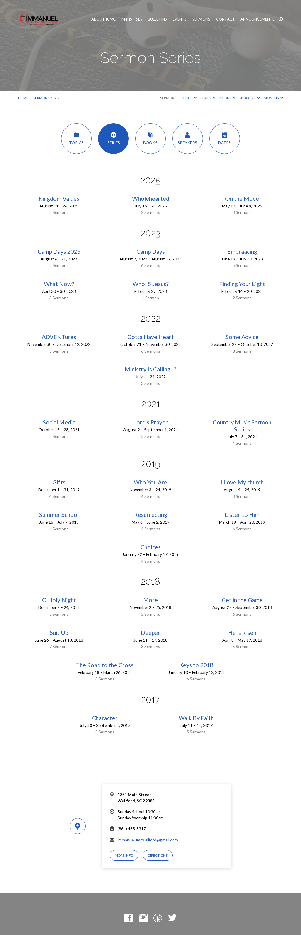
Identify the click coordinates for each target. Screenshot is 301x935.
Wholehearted (150, 198)
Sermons (201, 19)
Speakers (249, 98)
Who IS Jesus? (151, 283)
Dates (224, 138)
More (150, 600)
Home (23, 98)
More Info (124, 855)
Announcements (257, 19)
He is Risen (242, 632)
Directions (158, 855)
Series (59, 98)
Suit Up (59, 632)
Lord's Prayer (150, 422)
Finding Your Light (242, 283)
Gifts (59, 482)
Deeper (150, 632)
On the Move (242, 198)
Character (105, 718)
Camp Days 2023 (59, 251)
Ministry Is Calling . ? (150, 369)
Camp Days (150, 251)
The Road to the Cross (104, 665)
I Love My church (242, 482)
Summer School (59, 514)
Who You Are (150, 482)
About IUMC (103, 19)
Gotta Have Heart (150, 336)
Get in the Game (242, 600)
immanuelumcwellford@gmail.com (148, 840)
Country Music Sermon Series (242, 426)
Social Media (59, 422)
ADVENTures (59, 336)
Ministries (131, 19)
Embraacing (242, 251)
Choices (151, 547)
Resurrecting (150, 514)
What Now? (59, 283)
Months (273, 98)
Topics (189, 98)
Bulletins (157, 19)
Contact (225, 19)
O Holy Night (59, 600)
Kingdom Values (59, 198)
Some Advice (242, 336)
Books (227, 98)
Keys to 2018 (196, 665)
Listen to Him (242, 514)
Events (180, 19)
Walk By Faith (196, 718)
